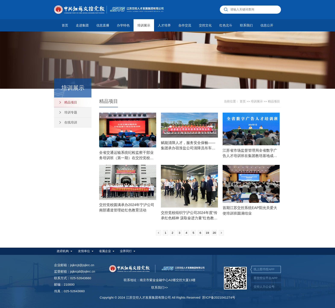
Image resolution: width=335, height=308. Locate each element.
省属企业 (105, 251)
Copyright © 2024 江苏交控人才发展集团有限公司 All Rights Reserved (151, 297)
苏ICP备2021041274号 (218, 297)
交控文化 (205, 25)
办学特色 (123, 25)
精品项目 (68, 102)
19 (207, 232)
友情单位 (84, 251)
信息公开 (266, 25)
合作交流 (184, 25)
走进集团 (82, 25)
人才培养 (164, 25)
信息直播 (102, 25)
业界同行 (126, 251)
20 (214, 232)
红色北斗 (225, 25)
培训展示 (143, 25)
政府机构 (63, 251)
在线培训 (68, 122)
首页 (65, 25)
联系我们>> (159, 287)
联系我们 (246, 25)
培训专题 (68, 112)
